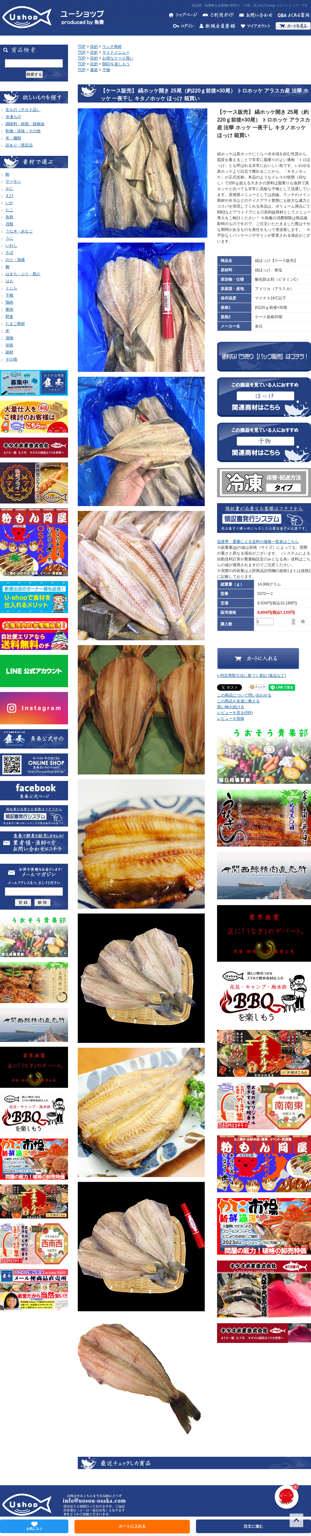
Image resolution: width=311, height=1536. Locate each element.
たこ (9, 210)
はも (9, 281)
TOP (82, 46)
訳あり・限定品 (19, 145)
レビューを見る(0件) (235, 712)
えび (9, 195)
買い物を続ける (230, 707)
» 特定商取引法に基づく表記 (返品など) (251, 675)
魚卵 (9, 217)
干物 (9, 295)
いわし (11, 245)
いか (9, 202)
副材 (9, 352)
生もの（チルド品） (23, 109)
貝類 (9, 224)
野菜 (9, 316)
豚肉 (9, 309)
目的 (94, 46)
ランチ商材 (112, 46)
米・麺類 (13, 138)
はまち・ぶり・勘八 (23, 274)
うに (9, 238)
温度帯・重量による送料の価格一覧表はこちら (258, 541)
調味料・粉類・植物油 (25, 124)
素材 (94, 70)
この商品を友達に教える (238, 701)
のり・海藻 (15, 259)
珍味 (9, 345)
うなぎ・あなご (19, 231)
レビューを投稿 (230, 718)
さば (9, 252)
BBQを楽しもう (116, 64)
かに (9, 188)
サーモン (13, 181)
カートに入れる (132, 1526)
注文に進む (253, 1526)
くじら (11, 288)
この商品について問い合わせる (244, 695)
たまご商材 (15, 323)
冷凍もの (13, 116)
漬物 (9, 338)
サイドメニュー (116, 52)
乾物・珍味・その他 (23, 131)
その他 (11, 359)
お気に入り (34, 1526)
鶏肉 (9, 302)
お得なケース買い (117, 58)
